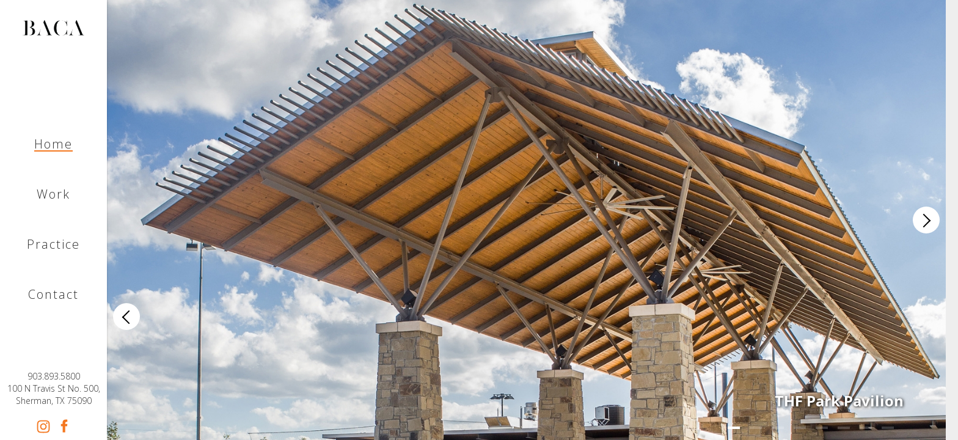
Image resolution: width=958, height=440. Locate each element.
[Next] (926, 220)
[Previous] (126, 316)
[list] (526, 220)
